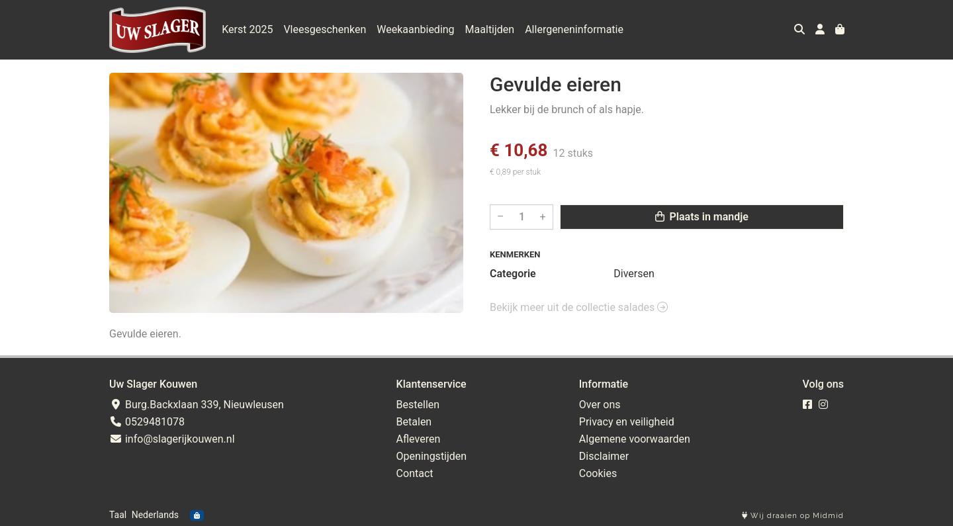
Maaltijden (490, 29)
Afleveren (418, 439)
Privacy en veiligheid (626, 422)
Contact (414, 473)
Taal (117, 514)
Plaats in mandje (702, 216)
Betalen (414, 422)
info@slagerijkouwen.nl (172, 439)
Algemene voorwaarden (634, 439)
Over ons (600, 404)
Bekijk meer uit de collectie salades (579, 307)
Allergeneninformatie (574, 29)
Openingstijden (431, 456)
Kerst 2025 (247, 29)
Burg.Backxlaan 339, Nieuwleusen (196, 404)
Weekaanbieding (415, 29)
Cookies (598, 473)
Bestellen (418, 404)
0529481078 (147, 422)
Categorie (513, 273)
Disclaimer (604, 456)
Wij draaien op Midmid (793, 515)
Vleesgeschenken (324, 29)
